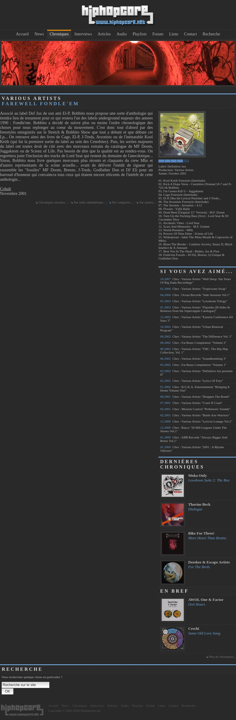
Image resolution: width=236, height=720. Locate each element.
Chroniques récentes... (53, 202)
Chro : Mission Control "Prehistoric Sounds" (195, 409)
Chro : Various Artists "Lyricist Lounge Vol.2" (196, 421)
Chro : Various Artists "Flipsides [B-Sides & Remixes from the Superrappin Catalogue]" (195, 309)
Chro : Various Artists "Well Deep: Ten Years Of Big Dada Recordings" (195, 280)
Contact (190, 34)
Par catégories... (122, 202)
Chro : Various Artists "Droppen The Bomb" (195, 396)
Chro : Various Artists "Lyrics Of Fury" (191, 380)
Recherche (211, 34)
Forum (157, 34)
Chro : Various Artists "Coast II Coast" (191, 403)
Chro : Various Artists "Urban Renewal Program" (191, 328)
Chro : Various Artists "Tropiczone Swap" (193, 288)
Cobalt (5, 189)
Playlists (139, 34)
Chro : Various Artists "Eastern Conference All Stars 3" (196, 318)
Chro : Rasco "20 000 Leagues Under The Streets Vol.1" (193, 429)
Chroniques (59, 34)
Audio (122, 34)
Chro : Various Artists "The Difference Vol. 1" (196, 336)
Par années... (147, 202)
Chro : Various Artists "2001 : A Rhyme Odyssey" (192, 448)
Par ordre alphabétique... (90, 202)
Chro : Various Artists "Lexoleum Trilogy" (193, 301)
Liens (173, 34)
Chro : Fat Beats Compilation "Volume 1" (193, 364)
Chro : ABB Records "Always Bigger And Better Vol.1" (193, 439)
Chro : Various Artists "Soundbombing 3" (193, 358)
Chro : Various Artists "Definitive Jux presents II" (196, 372)
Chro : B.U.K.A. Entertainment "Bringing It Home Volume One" (195, 388)
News (39, 34)
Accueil (22, 34)
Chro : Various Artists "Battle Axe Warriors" (195, 415)
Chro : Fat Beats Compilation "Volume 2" (193, 342)
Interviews (83, 34)
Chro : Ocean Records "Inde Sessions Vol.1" (195, 295)
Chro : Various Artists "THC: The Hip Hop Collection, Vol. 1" (194, 350)
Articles (104, 34)
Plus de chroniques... (222, 656)
